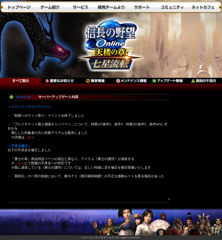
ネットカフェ (202, 7)
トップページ (19, 7)
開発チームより (111, 7)
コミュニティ (172, 7)
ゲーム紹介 (50, 7)
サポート (141, 7)
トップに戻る (111, 45)
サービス (80, 7)
